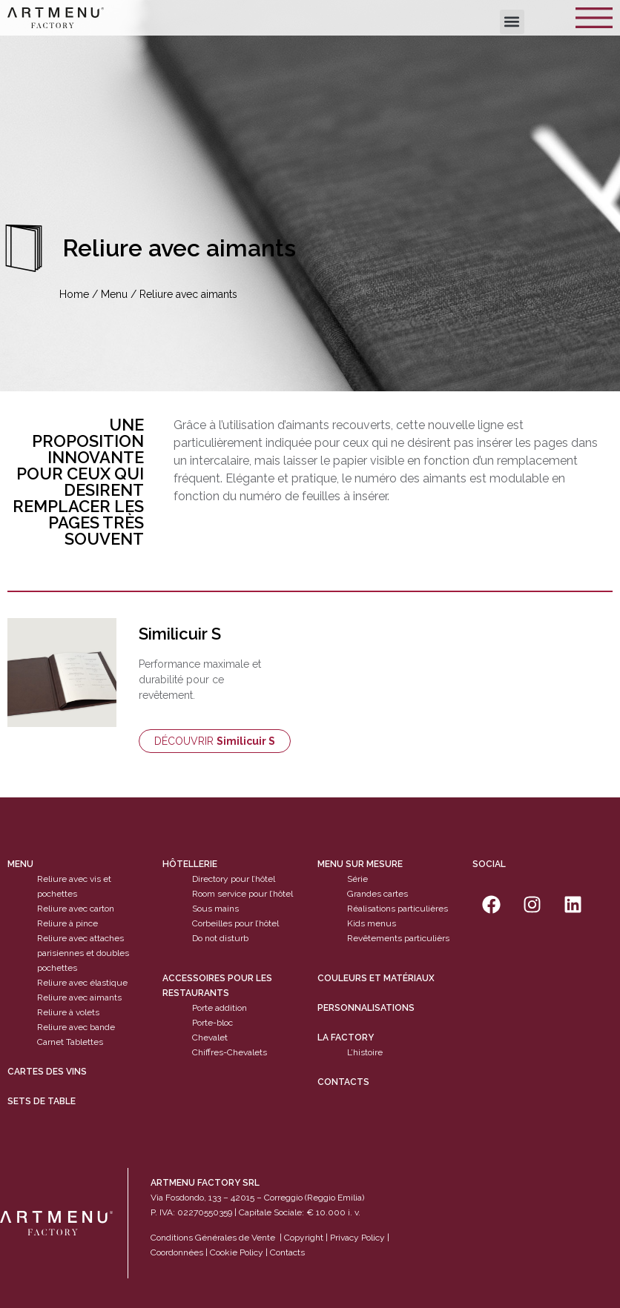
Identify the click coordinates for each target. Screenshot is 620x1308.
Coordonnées (177, 1252)
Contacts (343, 1082)
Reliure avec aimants (79, 997)
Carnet (50, 1042)
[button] (512, 22)
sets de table (41, 1101)
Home (74, 294)
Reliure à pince (67, 923)
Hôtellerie (189, 864)
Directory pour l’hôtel (233, 879)
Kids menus (371, 923)
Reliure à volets (68, 1012)
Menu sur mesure (360, 864)
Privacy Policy (357, 1237)
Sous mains (215, 908)
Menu (114, 294)
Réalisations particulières (397, 908)
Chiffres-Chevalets (229, 1052)
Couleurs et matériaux (376, 978)
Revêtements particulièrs (398, 938)
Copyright (303, 1237)
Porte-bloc (212, 1022)
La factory (345, 1037)
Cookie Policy (236, 1252)
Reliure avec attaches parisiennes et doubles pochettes (83, 953)
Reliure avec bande (76, 1027)
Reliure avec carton (75, 908)
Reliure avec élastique (82, 982)
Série (357, 879)
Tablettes (84, 1042)
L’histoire (365, 1052)
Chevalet (210, 1037)
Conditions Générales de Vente (213, 1237)
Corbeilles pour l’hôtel (235, 923)
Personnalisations (366, 1008)
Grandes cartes (377, 894)
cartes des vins (47, 1071)
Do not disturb (220, 938)
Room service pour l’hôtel (242, 894)
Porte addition (219, 1008)
